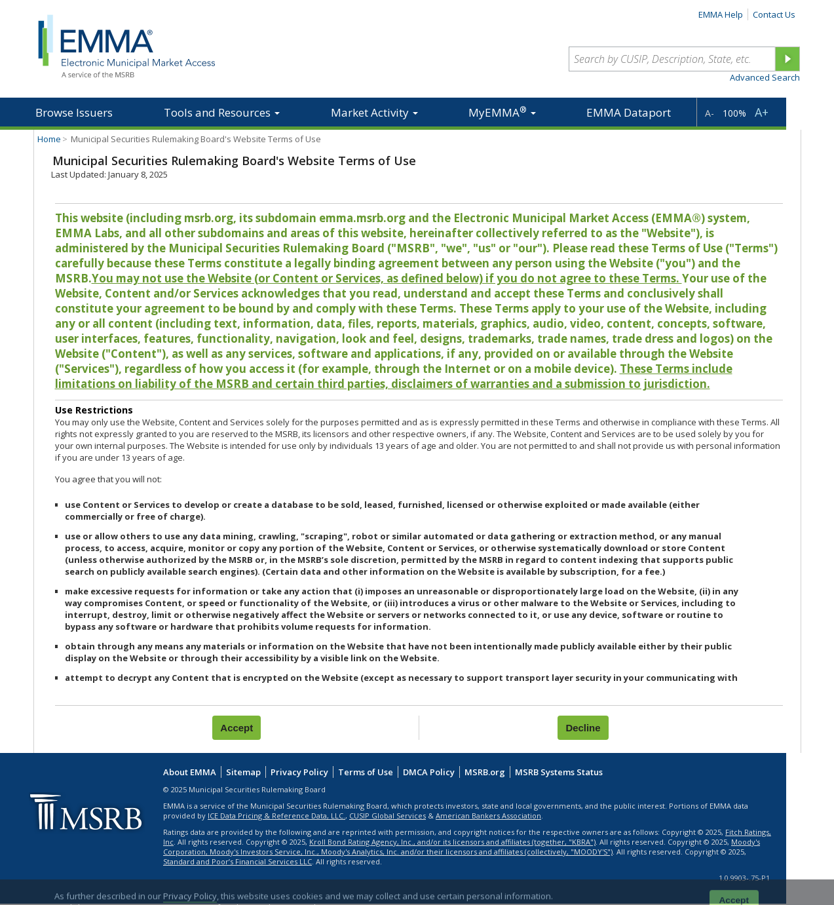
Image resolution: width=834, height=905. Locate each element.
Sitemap (243, 772)
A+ (761, 112)
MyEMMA (502, 112)
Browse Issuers (74, 112)
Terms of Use (365, 772)
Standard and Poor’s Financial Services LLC (237, 861)
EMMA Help (720, 14)
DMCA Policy (429, 772)
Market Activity (374, 112)
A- (709, 113)
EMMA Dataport (628, 112)
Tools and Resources (222, 112)
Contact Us (774, 14)
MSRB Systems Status (559, 772)
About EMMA (189, 772)
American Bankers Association (488, 815)
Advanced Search (765, 77)
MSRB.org (484, 772)
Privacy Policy (299, 772)
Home (49, 139)
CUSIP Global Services (387, 815)
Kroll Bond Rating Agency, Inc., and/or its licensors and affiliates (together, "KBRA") (452, 842)
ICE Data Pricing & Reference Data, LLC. (276, 815)
